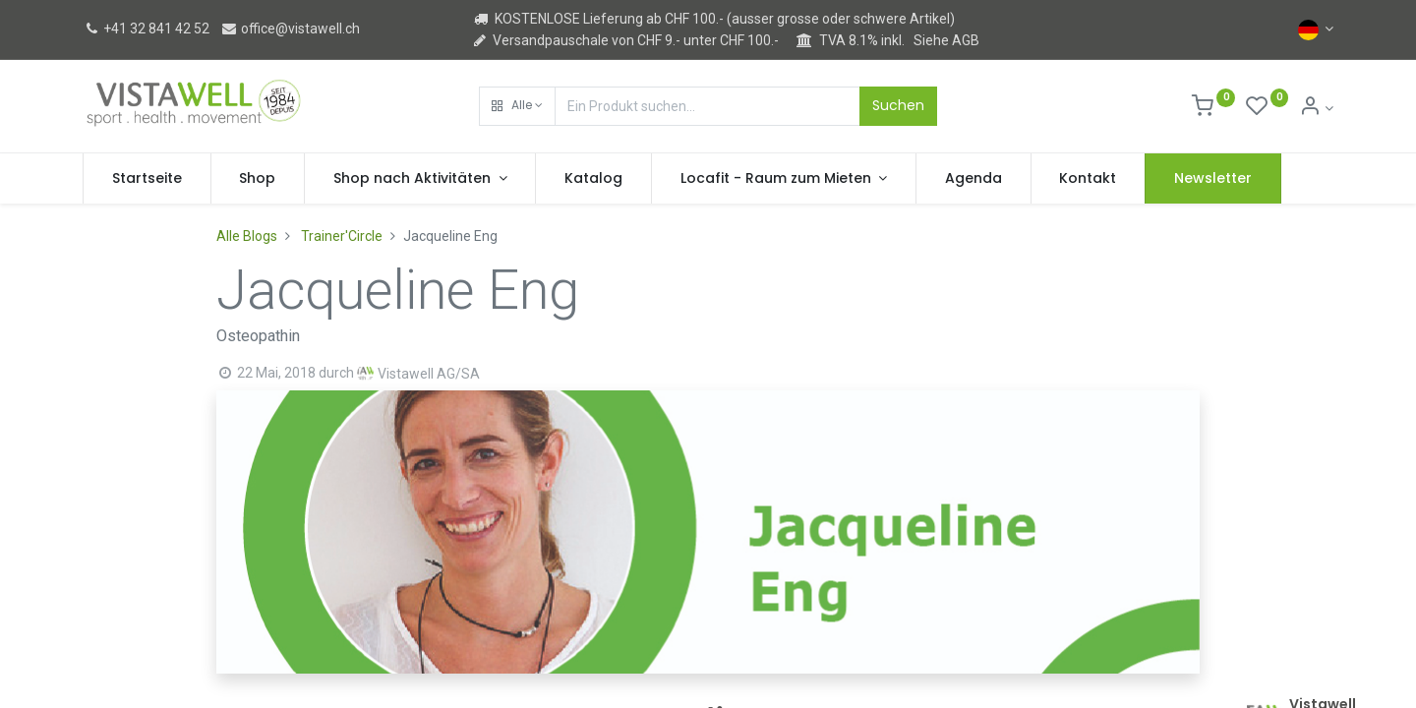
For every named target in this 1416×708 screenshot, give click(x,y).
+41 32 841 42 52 (146, 28)
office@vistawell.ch (290, 28)
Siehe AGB (946, 40)
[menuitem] (147, 179)
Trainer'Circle (342, 236)
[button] (517, 106)
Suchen (898, 105)
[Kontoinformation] (1316, 108)
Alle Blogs (246, 236)
